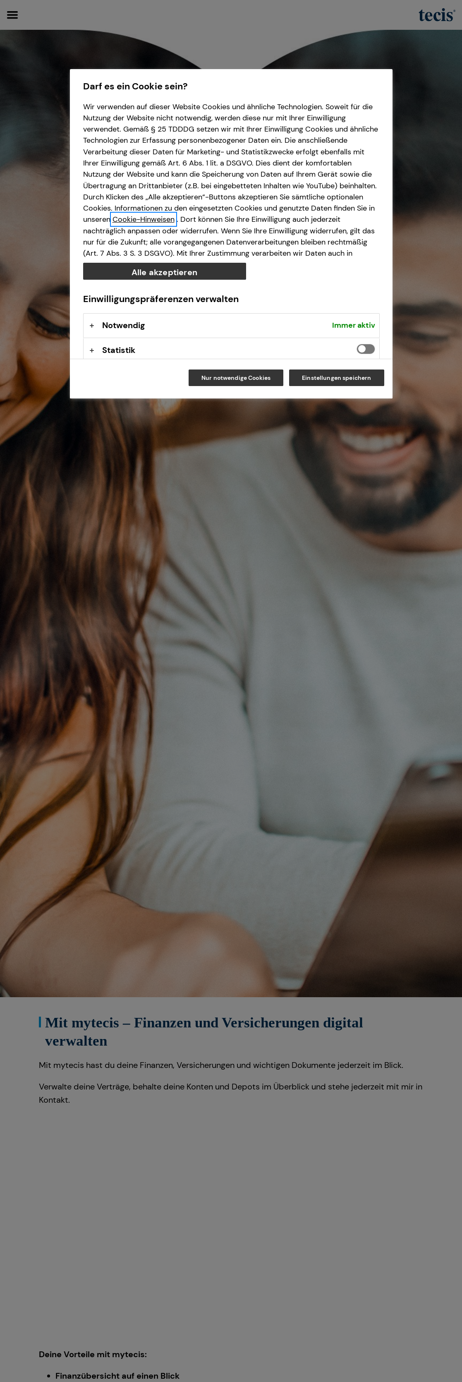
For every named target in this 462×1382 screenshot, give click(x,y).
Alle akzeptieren (164, 272)
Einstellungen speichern (336, 377)
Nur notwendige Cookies (235, 377)
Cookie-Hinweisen (144, 219)
